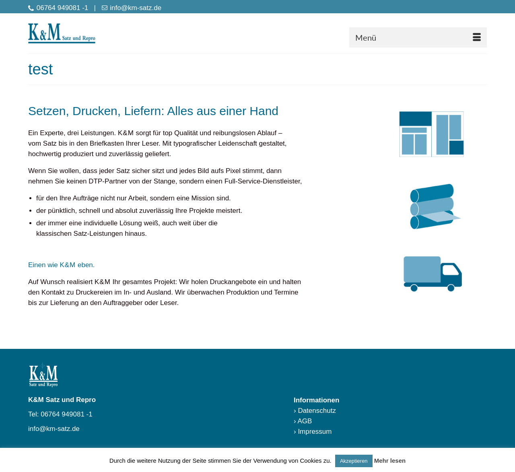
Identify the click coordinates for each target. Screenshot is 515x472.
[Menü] (418, 37)
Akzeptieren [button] (354, 461)
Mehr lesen (390, 460)
